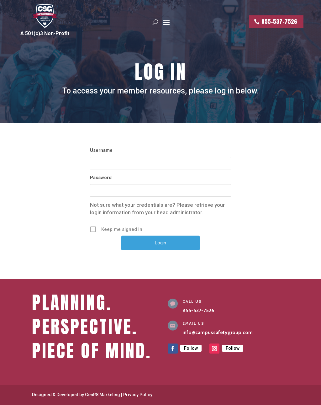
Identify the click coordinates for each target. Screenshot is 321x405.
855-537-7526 (279, 21)
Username (101, 150)
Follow (191, 348)
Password (101, 177)
